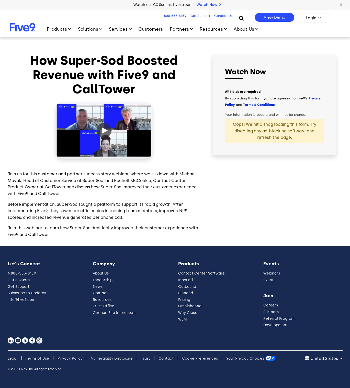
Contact (100, 293)
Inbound (185, 280)
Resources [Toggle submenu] (211, 29)
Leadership (102, 280)
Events (269, 280)
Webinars (271, 273)
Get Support (200, 16)
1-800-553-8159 (173, 16)
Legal (12, 358)
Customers (150, 29)
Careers (270, 305)
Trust (145, 358)
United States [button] (325, 358)
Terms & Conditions (259, 105)
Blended (185, 293)
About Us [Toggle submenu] (244, 29)
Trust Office (103, 306)
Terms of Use (37, 358)
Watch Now (209, 5)
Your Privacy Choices (245, 358)
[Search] (241, 18)
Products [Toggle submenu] (57, 29)
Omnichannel (190, 306)
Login (311, 18)
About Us (101, 273)
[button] (341, 5)
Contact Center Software (201, 273)
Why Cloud (187, 313)
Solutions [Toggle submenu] (88, 29)
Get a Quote (19, 280)
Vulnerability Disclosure (112, 358)
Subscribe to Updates (27, 293)
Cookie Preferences (200, 358)
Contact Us (223, 16)
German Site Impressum (114, 313)
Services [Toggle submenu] (118, 29)
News (98, 286)
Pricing (184, 300)
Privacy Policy (70, 358)
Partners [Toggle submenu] (179, 29)
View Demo (274, 17)
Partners (271, 312)
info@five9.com (21, 300)
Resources (102, 300)
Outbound (187, 286)
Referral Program (279, 318)
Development (275, 325)
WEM (182, 319)
